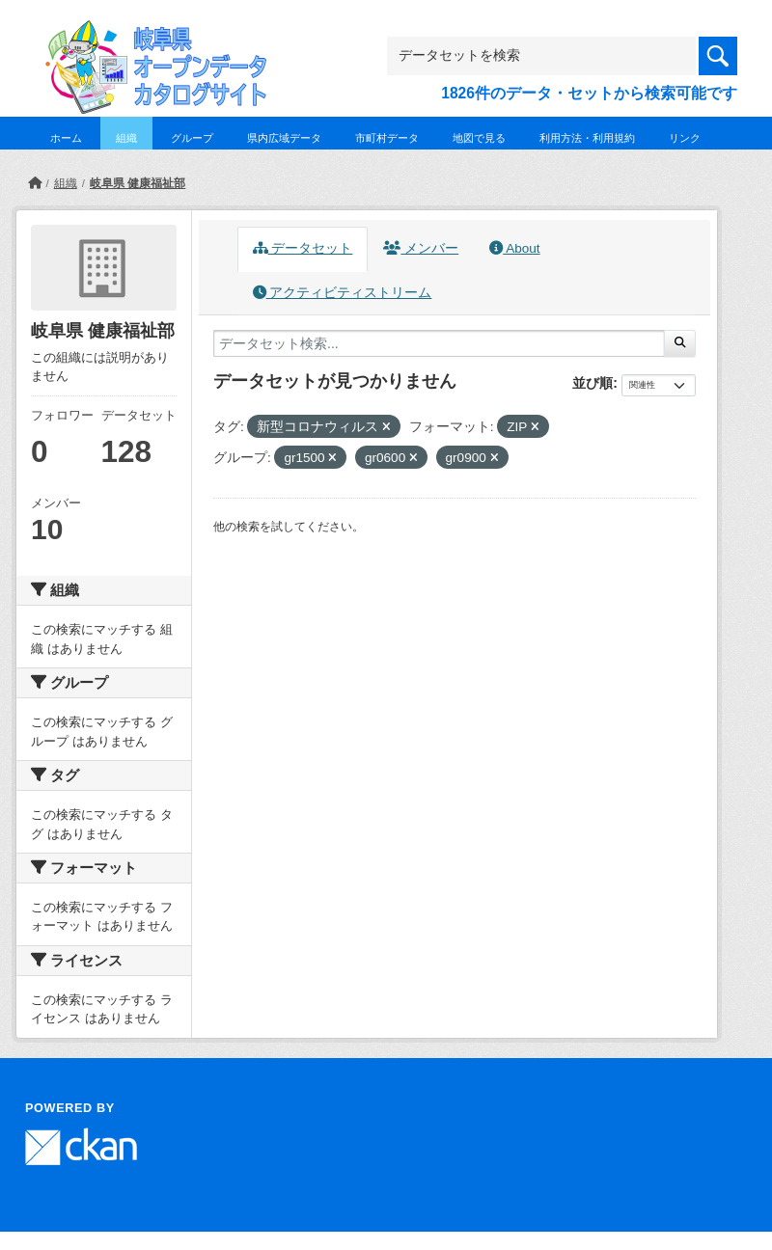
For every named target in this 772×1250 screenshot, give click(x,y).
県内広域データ (284, 138)
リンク (685, 138)
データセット (303, 248)
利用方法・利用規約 (587, 138)
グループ (192, 138)
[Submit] (680, 343)
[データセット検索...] (439, 343)
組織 (126, 138)
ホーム (66, 138)
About (514, 248)
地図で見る (479, 138)
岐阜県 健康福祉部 (137, 183)
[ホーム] (34, 183)
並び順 (592, 383)
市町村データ (387, 138)
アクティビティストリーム (342, 292)
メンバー (420, 248)
